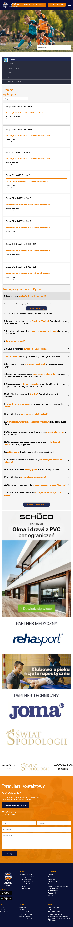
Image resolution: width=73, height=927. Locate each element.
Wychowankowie (53, 884)
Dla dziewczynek (24, 888)
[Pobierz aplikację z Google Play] (8, 898)
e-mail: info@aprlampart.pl (56, 914)
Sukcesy (50, 895)
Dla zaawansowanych (26, 881)
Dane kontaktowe (53, 907)
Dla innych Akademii (25, 919)
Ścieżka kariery (52, 881)
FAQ (49, 909)
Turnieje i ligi (52, 893)
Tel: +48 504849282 (54, 912)
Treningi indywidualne (26, 884)
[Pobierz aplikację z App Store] (8, 893)
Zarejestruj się (37, 309)
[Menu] (69, 5)
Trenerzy (10, 72)
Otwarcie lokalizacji (25, 916)
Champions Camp (5, 912)
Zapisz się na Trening (37, 505)
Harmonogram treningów (27, 877)
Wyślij (9, 854)
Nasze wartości (52, 879)
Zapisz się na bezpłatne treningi (28, 5)
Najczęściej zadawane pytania (15, 805)
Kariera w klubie (24, 912)
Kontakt (10, 77)
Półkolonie (3, 909)
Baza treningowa (53, 890)
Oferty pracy (23, 907)
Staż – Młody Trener (25, 914)
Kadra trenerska (53, 888)
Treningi (11, 63)
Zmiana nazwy (52, 877)
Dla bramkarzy (23, 886)
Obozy (2, 907)
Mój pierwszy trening (26, 874)
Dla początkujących (25, 879)
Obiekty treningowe (13, 68)
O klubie (50, 874)
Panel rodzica (56, 5)
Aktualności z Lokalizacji (14, 82)
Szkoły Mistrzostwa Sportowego (58, 886)
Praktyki (22, 909)
